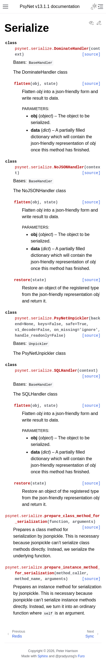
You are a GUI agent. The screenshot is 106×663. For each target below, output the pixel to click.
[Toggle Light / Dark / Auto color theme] (94, 6)
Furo (81, 656)
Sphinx (43, 656)
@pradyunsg (65, 656)
